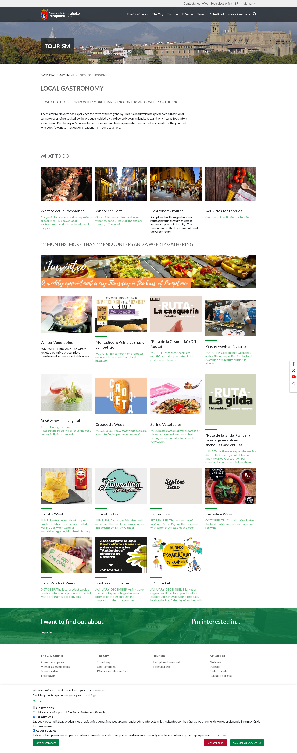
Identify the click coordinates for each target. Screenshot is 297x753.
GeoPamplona (106, 666)
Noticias (215, 662)
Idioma (248, 3)
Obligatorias (45, 707)
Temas (201, 15)
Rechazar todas (215, 742)
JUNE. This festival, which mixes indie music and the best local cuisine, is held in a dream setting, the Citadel (120, 523)
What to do (55, 101)
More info (38, 700)
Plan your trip (162, 666)
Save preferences (46, 742)
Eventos (215, 666)
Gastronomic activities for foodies (227, 217)
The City (157, 15)
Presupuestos (49, 671)
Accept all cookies (247, 742)
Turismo (172, 15)
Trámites (187, 15)
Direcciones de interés (111, 671)
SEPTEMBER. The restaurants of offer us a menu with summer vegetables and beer (174, 523)
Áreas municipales (52, 662)
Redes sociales (219, 671)
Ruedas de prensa (221, 675)
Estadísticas (44, 717)
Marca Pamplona (238, 15)
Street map (104, 662)
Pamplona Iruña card (166, 662)
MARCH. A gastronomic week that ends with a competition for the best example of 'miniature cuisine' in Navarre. (228, 358)
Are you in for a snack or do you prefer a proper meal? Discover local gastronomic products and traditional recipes (66, 222)
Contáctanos (196, 3)
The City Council (137, 15)
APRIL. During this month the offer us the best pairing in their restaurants (66, 430)
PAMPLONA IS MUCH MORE (58, 75)
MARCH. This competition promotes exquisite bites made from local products (119, 357)
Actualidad (216, 15)
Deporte (46, 632)
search (254, 14)
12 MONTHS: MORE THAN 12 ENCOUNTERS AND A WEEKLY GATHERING (126, 101)
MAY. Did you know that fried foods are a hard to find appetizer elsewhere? (121, 432)
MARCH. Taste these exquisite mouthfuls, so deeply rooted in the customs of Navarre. (172, 356)
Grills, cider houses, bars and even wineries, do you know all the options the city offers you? (119, 220)
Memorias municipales (55, 666)
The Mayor (48, 675)
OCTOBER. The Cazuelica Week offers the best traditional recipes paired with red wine (230, 523)
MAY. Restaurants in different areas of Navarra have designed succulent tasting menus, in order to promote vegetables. (175, 436)
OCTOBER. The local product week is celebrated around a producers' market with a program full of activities (66, 592)
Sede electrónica (224, 3)
